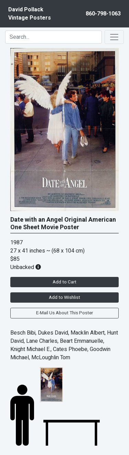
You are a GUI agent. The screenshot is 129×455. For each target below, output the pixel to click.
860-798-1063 (103, 14)
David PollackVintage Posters (29, 13)
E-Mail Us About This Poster (64, 313)
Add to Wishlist (64, 297)
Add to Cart (64, 282)
